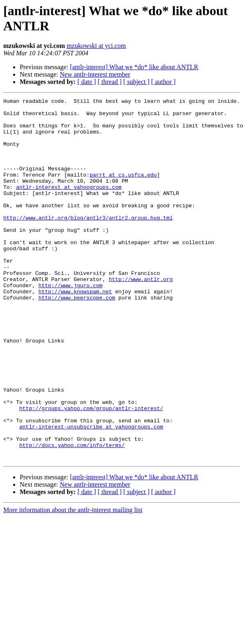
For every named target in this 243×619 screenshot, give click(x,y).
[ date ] (86, 81)
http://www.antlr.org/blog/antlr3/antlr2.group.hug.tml (88, 242)
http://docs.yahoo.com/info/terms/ (72, 515)
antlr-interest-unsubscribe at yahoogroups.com (91, 493)
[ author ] (163, 81)
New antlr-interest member (95, 74)
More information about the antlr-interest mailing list (72, 582)
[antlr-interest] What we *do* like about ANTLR (134, 66)
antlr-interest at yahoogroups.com (68, 205)
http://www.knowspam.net (75, 330)
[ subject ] (136, 81)
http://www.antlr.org (141, 316)
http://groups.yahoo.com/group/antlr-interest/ (91, 470)
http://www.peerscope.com (77, 338)
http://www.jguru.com (70, 323)
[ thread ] (110, 81)
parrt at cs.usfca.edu (123, 190)
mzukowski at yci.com (96, 45)
